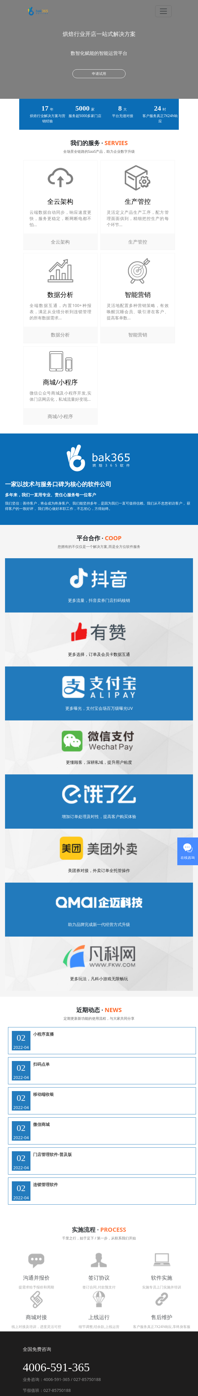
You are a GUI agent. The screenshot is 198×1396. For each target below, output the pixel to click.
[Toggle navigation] (163, 11)
